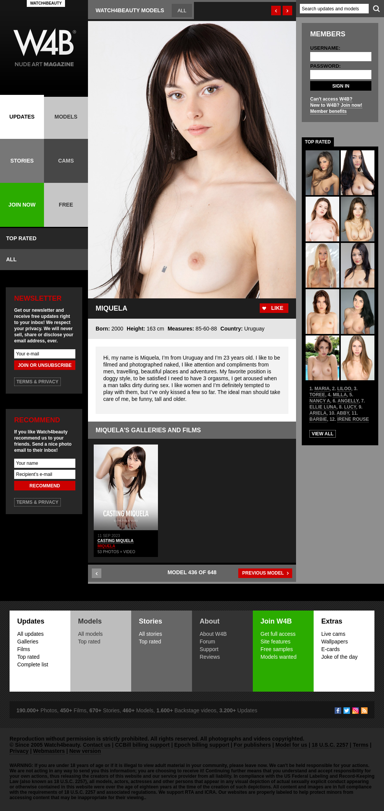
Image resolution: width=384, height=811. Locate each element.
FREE (66, 205)
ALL (11, 259)
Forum (207, 641)
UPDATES (22, 117)
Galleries (27, 641)
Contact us (97, 745)
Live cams (333, 634)
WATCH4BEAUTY (46, 3)
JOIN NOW (22, 205)
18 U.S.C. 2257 (330, 745)
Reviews (210, 657)
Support (209, 649)
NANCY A (319, 401)
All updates (30, 634)
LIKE (277, 308)
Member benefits (328, 111)
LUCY (350, 407)
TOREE (317, 394)
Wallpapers (334, 641)
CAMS (66, 161)
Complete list (32, 664)
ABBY (343, 413)
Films (23, 649)
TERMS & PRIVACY (37, 381)
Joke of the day (339, 657)
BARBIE (318, 419)
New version (85, 751)
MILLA (340, 394)
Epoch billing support (201, 745)
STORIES (22, 161)
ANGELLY (348, 401)
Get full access (278, 634)
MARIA (321, 388)
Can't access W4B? (331, 99)
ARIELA (318, 413)
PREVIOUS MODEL (263, 573)
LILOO (344, 388)
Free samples (276, 649)
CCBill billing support (142, 745)
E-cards (330, 649)
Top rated (28, 657)
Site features (275, 641)
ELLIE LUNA (323, 407)
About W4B (213, 634)
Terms (360, 745)
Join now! (351, 105)
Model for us (291, 745)
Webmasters (49, 751)
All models (90, 634)
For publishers (252, 745)
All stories (150, 634)
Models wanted (278, 657)
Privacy (19, 751)
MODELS (66, 117)
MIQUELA (106, 546)
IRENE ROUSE (353, 419)
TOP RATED (21, 238)
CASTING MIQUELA (115, 541)
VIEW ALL (323, 433)
